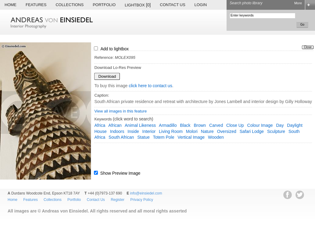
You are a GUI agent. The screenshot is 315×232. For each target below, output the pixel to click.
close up (235, 125)
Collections (69, 4)
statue (143, 137)
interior (149, 131)
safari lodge (252, 131)
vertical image (191, 137)
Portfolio (104, 4)
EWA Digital (11, 219)
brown (200, 125)
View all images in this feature (120, 111)
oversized (226, 131)
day (280, 125)
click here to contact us (150, 85)
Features (36, 4)
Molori (192, 131)
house (100, 131)
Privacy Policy (141, 200)
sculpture (276, 131)
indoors (117, 131)
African (115, 125)
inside (133, 131)
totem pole (163, 137)
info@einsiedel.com (146, 193)
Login (201, 4)
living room (171, 131)
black (185, 125)
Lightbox (138, 4)
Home (10, 4)
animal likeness (140, 125)
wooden (216, 137)
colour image (260, 125)
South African (121, 137)
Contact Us (172, 4)
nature (207, 131)
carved (216, 125)
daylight (294, 125)
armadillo (168, 125)
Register (117, 200)
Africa (99, 125)
